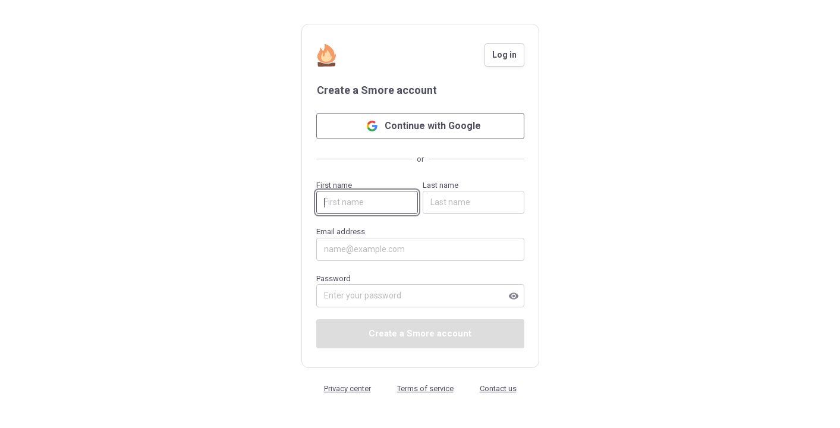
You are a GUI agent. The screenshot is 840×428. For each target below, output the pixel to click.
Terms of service (425, 388)
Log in (504, 54)
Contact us (498, 388)
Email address (420, 244)
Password (420, 291)
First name (367, 198)
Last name (473, 198)
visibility (513, 296)
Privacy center (347, 388)
